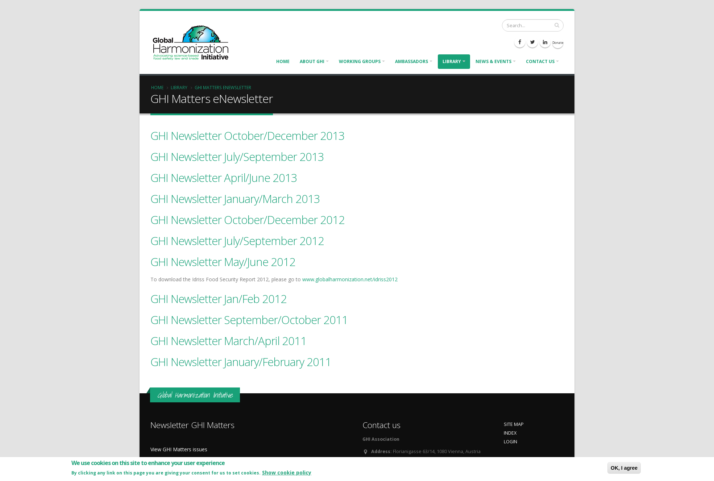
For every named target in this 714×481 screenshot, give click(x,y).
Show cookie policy (286, 472)
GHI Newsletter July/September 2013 (237, 156)
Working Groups (360, 61)
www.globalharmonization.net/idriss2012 (350, 279)
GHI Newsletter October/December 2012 (247, 219)
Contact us (540, 61)
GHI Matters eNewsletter (223, 87)
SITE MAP (514, 424)
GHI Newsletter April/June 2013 (223, 177)
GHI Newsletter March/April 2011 (228, 340)
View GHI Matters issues (178, 449)
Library (452, 61)
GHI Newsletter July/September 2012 (237, 240)
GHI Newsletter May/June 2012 (222, 261)
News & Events (493, 61)
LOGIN (510, 442)
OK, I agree (624, 468)
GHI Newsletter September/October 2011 (249, 319)
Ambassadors (411, 61)
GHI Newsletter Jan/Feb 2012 (218, 298)
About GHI (312, 61)
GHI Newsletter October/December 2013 (247, 135)
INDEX (510, 433)
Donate (557, 42)
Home (283, 61)
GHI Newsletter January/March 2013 (235, 198)
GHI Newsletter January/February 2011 (240, 361)
